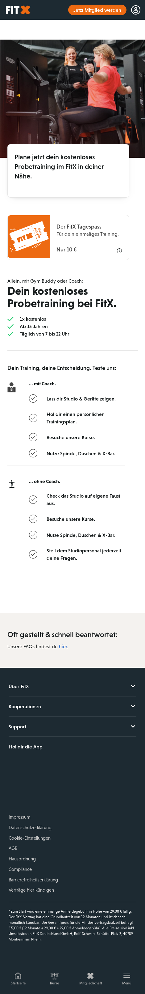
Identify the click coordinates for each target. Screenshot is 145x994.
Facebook (13, 783)
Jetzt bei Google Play (71, 762)
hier (63, 646)
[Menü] (127, 977)
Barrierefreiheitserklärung (33, 879)
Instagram (27, 783)
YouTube (42, 783)
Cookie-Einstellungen (30, 838)
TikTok (56, 783)
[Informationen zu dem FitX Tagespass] (68, 237)
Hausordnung (22, 858)
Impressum (19, 817)
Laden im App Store (29, 762)
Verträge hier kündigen (31, 890)
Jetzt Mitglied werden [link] (97, 10)
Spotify (71, 783)
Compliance (20, 869)
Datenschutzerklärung (30, 827)
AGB (13, 848)
